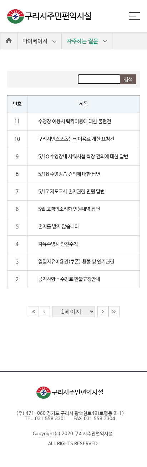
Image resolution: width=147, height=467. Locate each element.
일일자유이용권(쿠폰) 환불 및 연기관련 (76, 262)
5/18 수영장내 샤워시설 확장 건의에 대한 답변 (83, 156)
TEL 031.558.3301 (45, 419)
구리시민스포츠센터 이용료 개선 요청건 (76, 139)
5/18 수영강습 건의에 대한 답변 (69, 174)
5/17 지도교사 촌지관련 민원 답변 (71, 192)
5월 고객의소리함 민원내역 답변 (69, 209)
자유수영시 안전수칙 (58, 244)
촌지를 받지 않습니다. (59, 227)
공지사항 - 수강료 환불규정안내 (69, 279)
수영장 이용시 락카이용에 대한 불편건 (74, 121)
